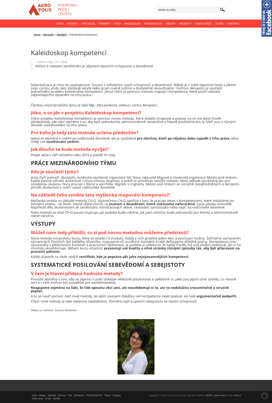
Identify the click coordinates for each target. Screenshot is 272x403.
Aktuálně (62, 34)
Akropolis (48, 34)
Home (37, 34)
